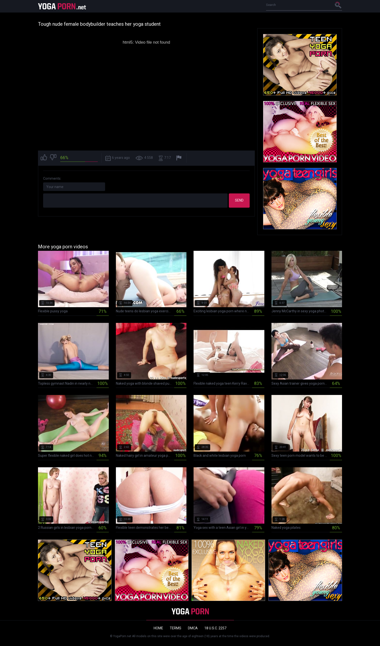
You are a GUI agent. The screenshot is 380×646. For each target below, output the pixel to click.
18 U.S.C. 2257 (215, 628)
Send (239, 200)
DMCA (193, 628)
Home (158, 628)
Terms (175, 628)
